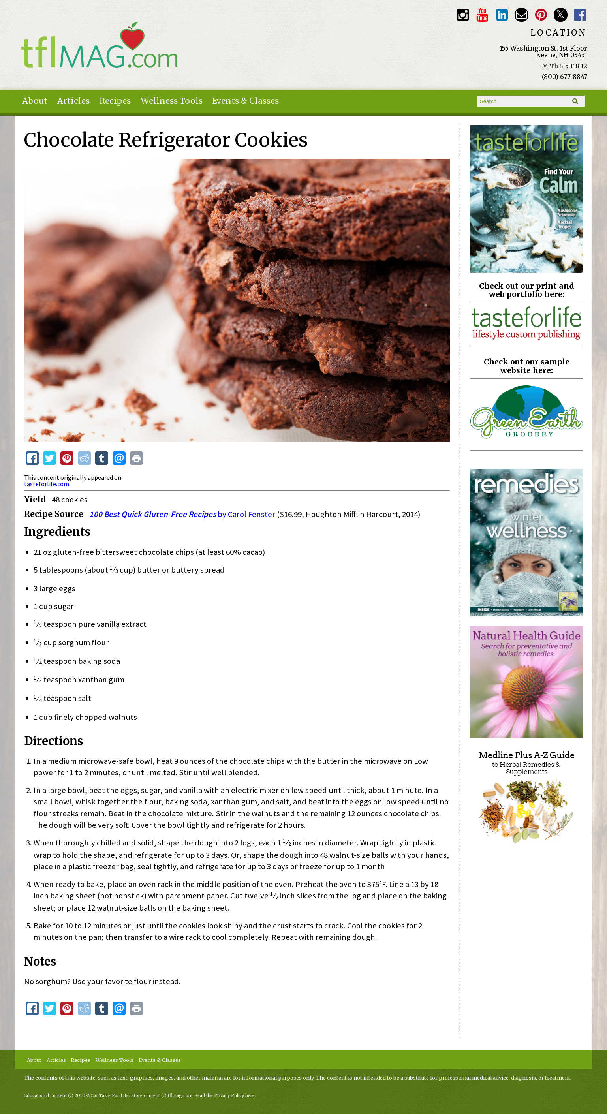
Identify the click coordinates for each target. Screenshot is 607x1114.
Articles (73, 101)
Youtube (482, 15)
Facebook (580, 15)
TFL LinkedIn (502, 15)
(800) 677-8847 (564, 77)
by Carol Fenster (182, 514)
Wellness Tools (172, 101)
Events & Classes (245, 101)
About (34, 101)
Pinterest (541, 15)
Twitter (561, 15)
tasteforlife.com (46, 484)
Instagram (463, 15)
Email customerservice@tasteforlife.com (521, 15)
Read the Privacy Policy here (225, 1095)
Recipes (115, 101)
